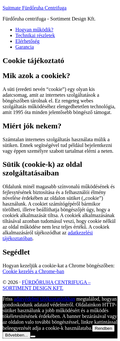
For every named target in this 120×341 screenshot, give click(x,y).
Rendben (103, 328)
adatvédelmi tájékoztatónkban (44, 299)
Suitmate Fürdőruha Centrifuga (35, 8)
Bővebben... (16, 335)
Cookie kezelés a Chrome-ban (33, 271)
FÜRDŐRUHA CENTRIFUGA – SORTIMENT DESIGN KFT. (47, 285)
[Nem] (33, 336)
